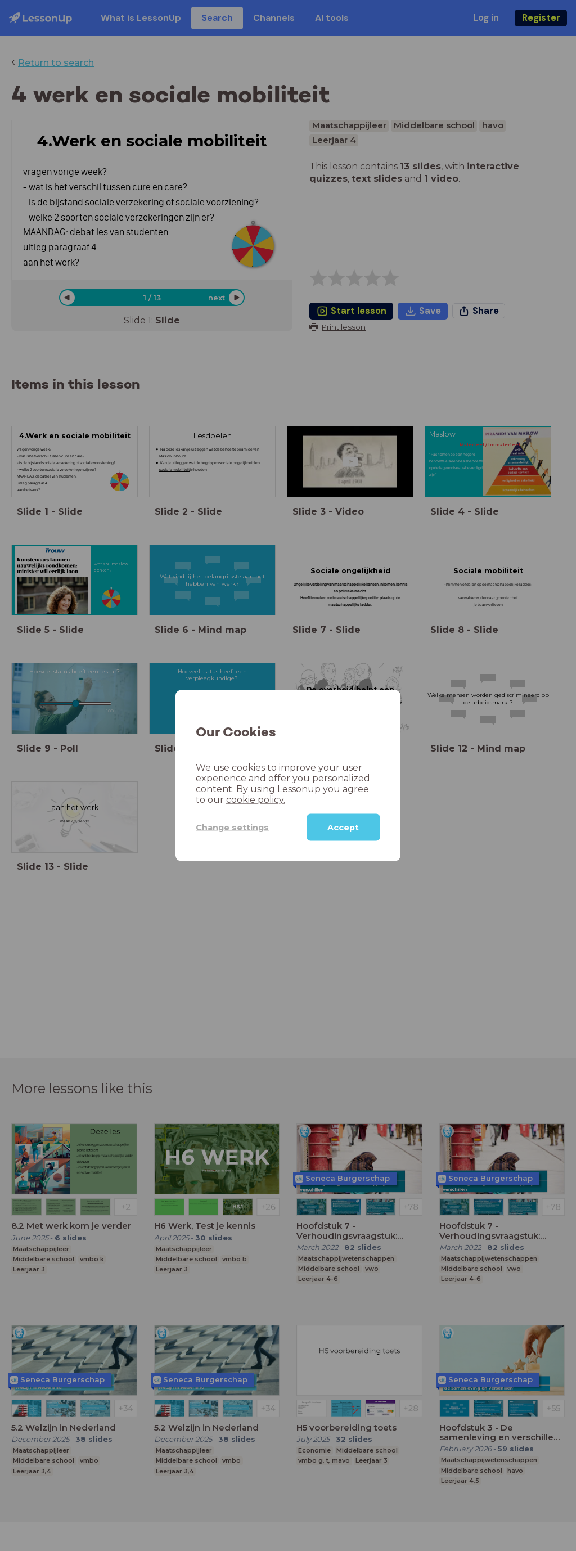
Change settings (232, 827)
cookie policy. (255, 799)
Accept (343, 827)
